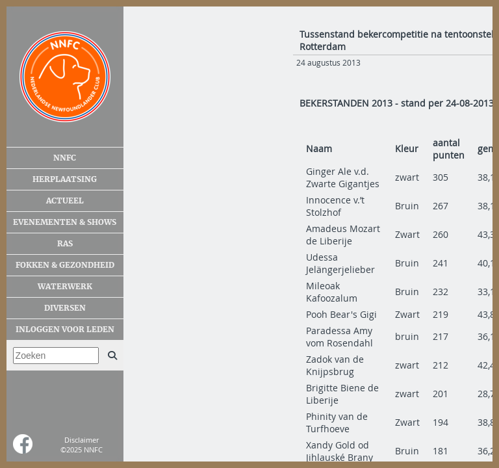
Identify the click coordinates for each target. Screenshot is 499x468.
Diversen (65, 308)
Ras (65, 244)
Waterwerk (65, 286)
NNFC (64, 158)
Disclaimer (81, 440)
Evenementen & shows (64, 222)
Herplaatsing (64, 179)
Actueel (65, 201)
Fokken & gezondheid (65, 265)
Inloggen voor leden (65, 329)
